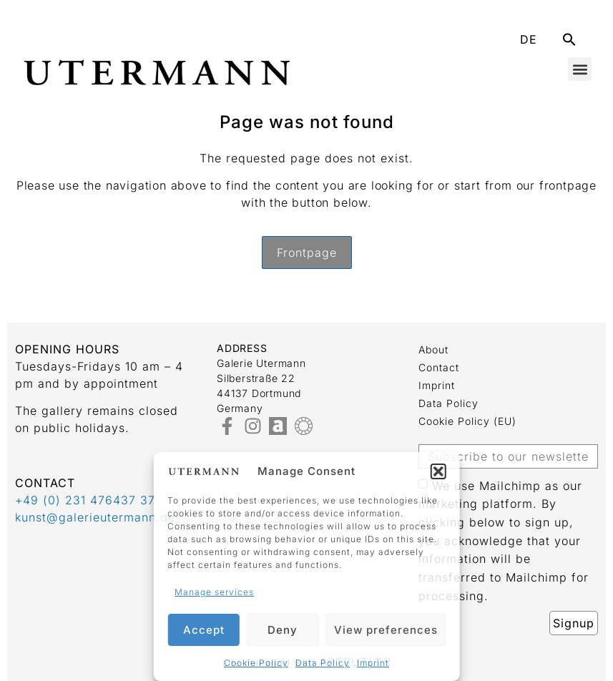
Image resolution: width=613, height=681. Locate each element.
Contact (438, 367)
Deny (283, 630)
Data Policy (322, 662)
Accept (204, 630)
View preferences (386, 630)
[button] (438, 471)
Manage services (214, 592)
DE (528, 39)
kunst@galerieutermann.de (95, 517)
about (433, 349)
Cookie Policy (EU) (467, 421)
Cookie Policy (256, 662)
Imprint (373, 662)
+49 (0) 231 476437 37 (85, 500)
